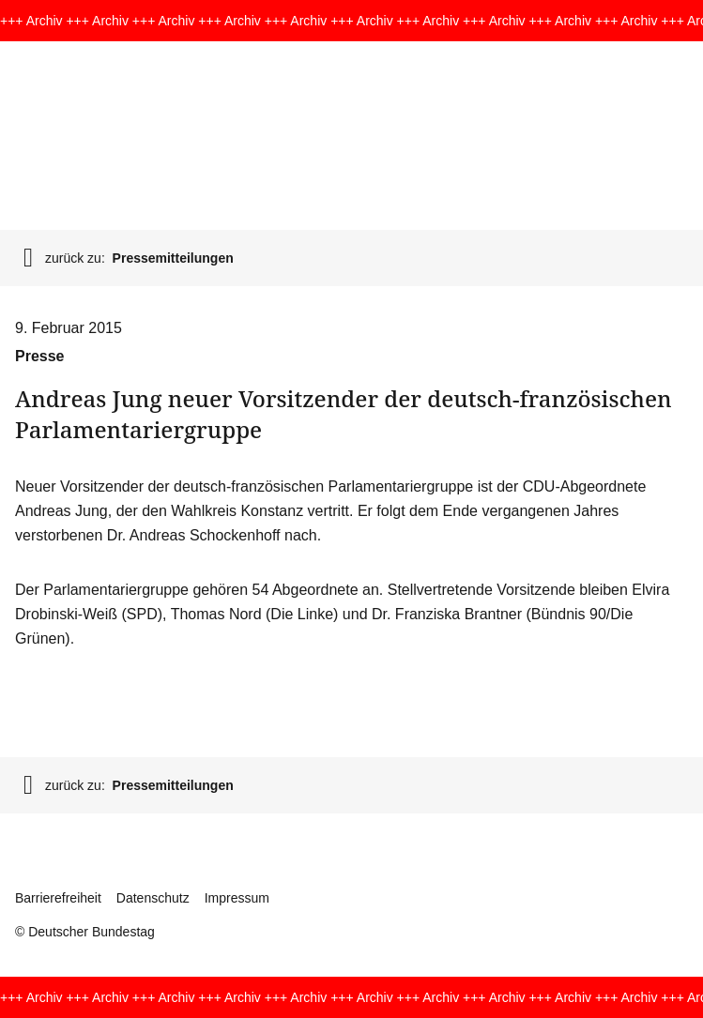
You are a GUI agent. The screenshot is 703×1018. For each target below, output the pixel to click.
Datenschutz (153, 897)
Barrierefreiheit (58, 897)
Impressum (237, 897)
